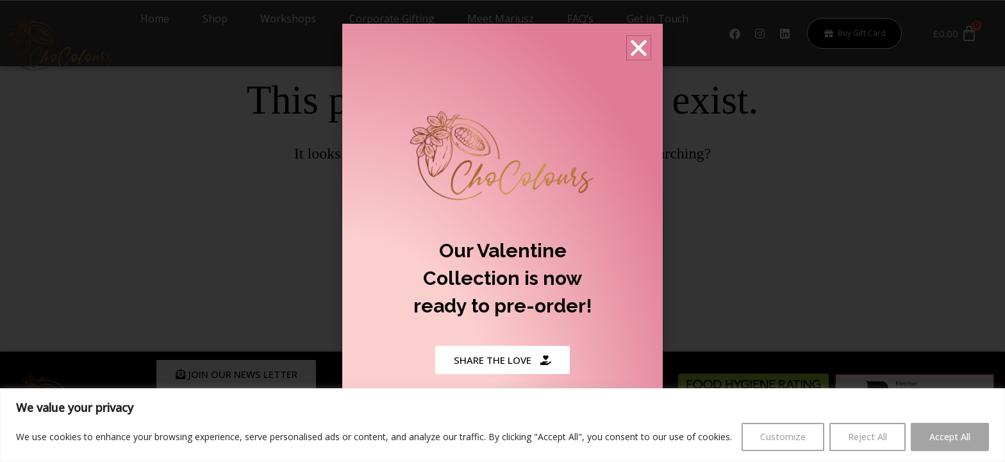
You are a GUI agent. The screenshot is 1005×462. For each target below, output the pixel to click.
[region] (502, 425)
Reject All (867, 437)
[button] (638, 47)
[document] (502, 231)
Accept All (949, 437)
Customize (783, 437)
